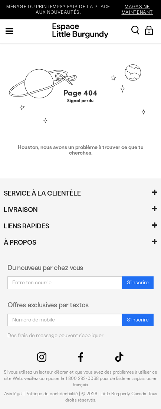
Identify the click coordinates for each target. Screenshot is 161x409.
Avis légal (13, 393)
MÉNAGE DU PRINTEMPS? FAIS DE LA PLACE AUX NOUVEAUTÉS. (82, 9)
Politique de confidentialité (52, 393)
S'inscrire (138, 282)
